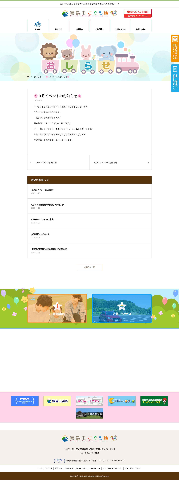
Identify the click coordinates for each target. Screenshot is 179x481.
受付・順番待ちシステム (112, 470)
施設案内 (79, 29)
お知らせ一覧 (89, 268)
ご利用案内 (99, 29)
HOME (37, 29)
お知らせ (58, 29)
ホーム (39, 470)
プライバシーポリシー (133, 470)
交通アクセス (120, 29)
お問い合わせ (141, 29)
